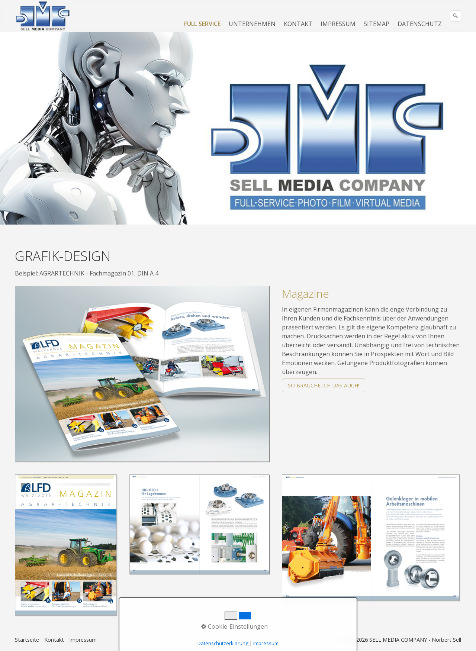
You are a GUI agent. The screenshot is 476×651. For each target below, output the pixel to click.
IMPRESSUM (338, 24)
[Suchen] (455, 16)
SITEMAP (376, 24)
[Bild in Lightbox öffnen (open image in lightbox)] (142, 374)
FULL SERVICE (202, 24)
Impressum (83, 639)
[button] (323, 385)
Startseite (27, 639)
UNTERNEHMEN (252, 24)
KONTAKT (298, 24)
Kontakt (54, 639)
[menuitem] (202, 24)
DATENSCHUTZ (420, 24)
